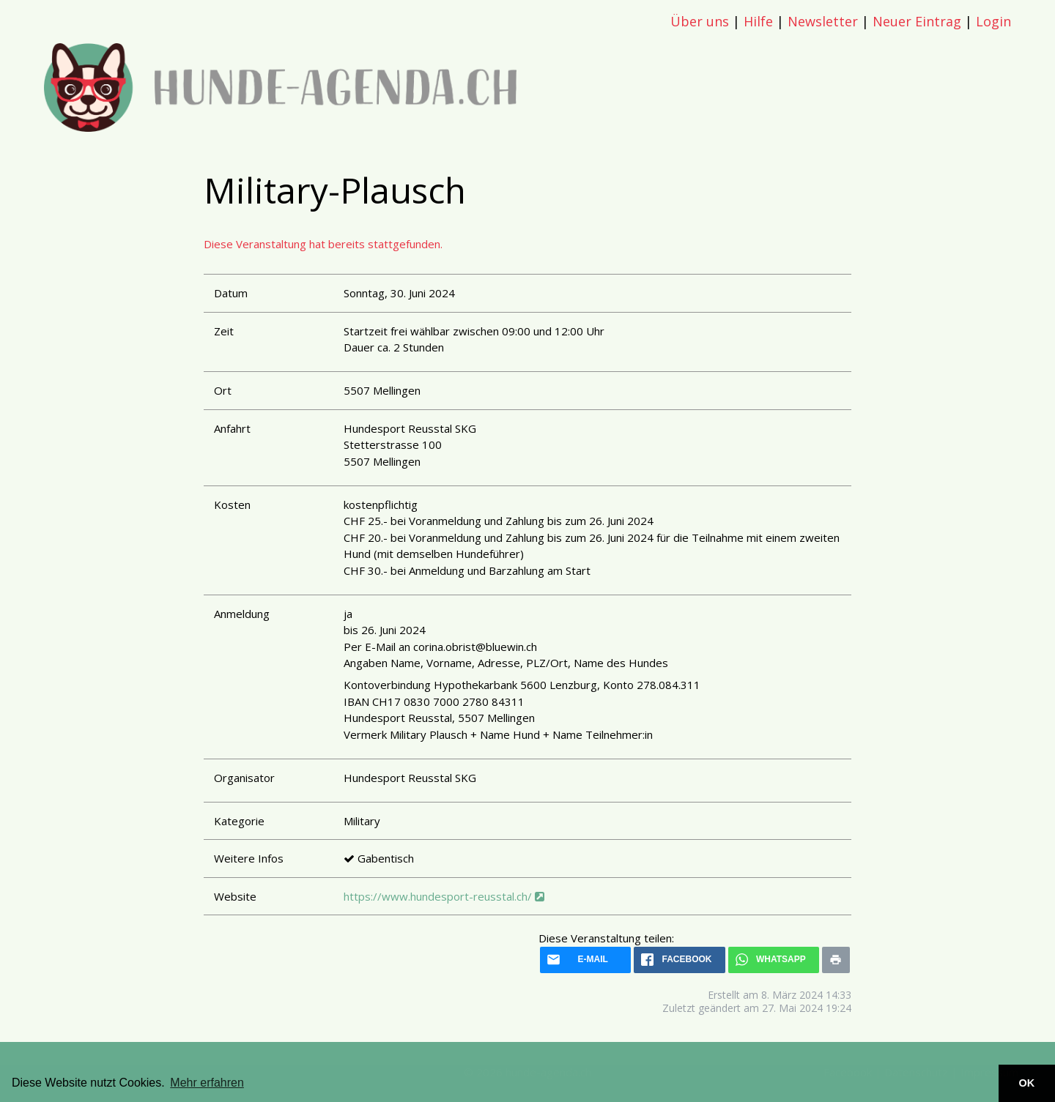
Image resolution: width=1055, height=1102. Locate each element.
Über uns (699, 21)
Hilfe (758, 21)
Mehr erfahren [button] (207, 1082)
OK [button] (1027, 1083)
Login (993, 21)
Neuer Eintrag (917, 21)
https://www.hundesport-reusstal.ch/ (444, 896)
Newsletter (823, 21)
